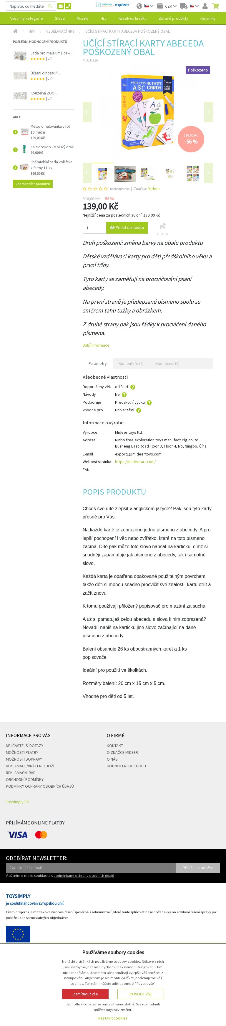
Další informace (96, 345)
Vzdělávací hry (60, 31)
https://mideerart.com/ (135, 461)
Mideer (154, 188)
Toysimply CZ (17, 801)
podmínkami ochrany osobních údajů (84, 875)
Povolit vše (141, 994)
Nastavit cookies (113, 1018)
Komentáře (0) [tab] (131, 363)
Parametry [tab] (98, 363)
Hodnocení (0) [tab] (167, 363)
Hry (32, 31)
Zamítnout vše (85, 994)
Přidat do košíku (127, 227)
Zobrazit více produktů (33, 184)
